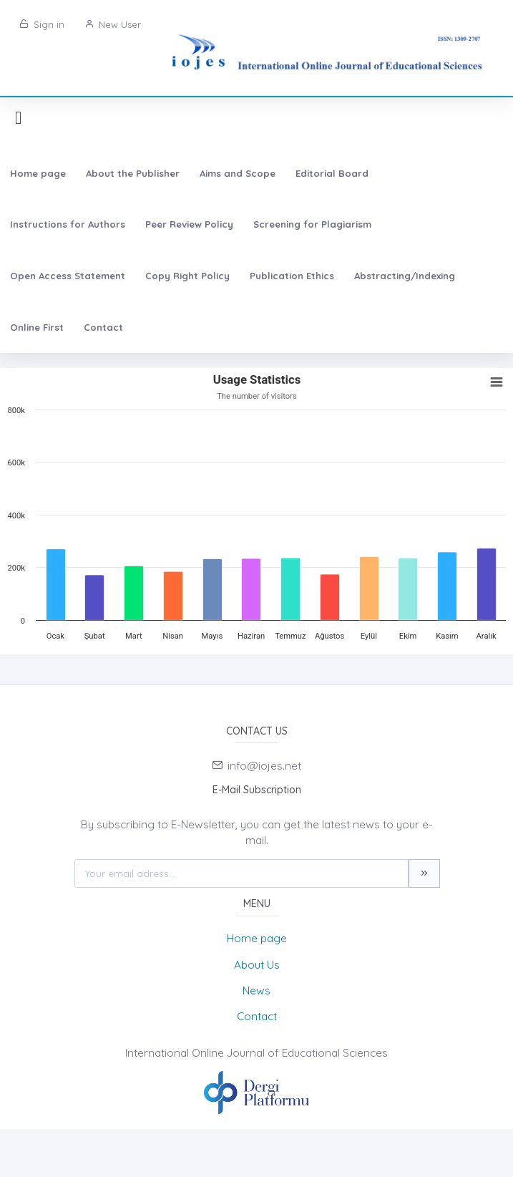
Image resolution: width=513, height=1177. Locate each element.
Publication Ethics (292, 275)
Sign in (41, 24)
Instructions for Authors (67, 224)
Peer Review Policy (189, 224)
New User (112, 24)
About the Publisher (133, 173)
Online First (37, 327)
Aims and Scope (237, 173)
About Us (257, 965)
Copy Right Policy (187, 275)
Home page (38, 173)
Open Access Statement (67, 275)
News (256, 990)
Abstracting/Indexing (404, 275)
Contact (103, 327)
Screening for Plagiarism (312, 224)
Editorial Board (331, 173)
